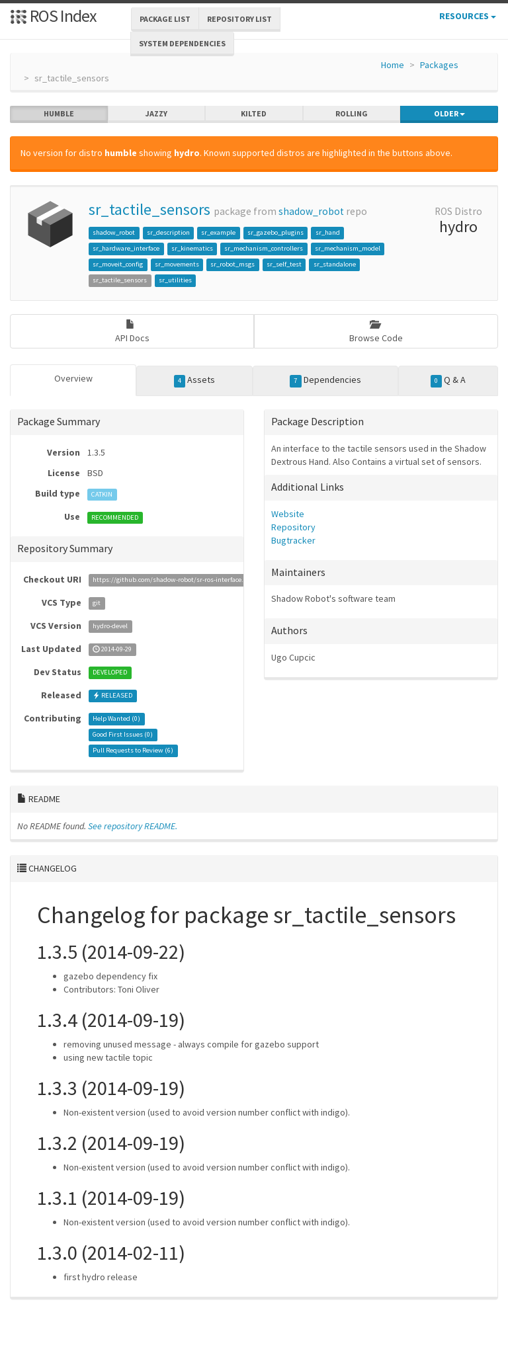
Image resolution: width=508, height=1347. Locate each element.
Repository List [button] (239, 19)
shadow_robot (311, 211)
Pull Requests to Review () (133, 751)
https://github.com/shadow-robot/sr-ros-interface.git (172, 580)
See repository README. (132, 826)
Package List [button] (165, 19)
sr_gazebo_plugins (275, 232)
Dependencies (325, 380)
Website (287, 514)
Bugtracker (293, 540)
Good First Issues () (123, 735)
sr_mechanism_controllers (263, 248)
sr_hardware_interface (126, 248)
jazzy (156, 113)
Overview (73, 378)
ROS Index (53, 15)
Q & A (448, 380)
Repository (293, 527)
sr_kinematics (192, 248)
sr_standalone (335, 264)
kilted (254, 113)
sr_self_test (284, 264)
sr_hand (328, 232)
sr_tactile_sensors (149, 209)
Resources (467, 16)
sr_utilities (175, 280)
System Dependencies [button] (182, 43)
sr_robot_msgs (232, 264)
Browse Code (376, 331)
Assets (195, 380)
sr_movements (177, 264)
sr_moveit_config (118, 264)
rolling (351, 113)
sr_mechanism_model (347, 248)
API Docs (132, 331)
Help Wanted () (116, 719)
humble (59, 113)
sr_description (168, 232)
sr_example (218, 232)
